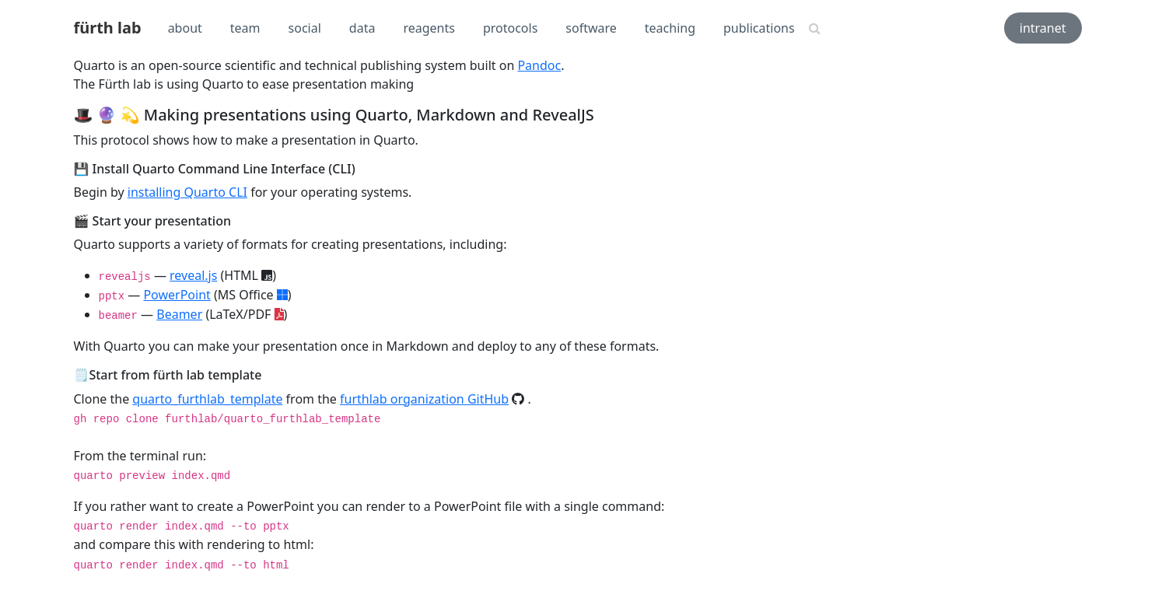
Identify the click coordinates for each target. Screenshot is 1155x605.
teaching (670, 28)
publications (759, 28)
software (591, 28)
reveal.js (193, 275)
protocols (510, 28)
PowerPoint (176, 294)
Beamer (179, 314)
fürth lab (108, 27)
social (305, 28)
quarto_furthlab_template (207, 398)
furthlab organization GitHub (424, 398)
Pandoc (539, 65)
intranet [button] (1043, 28)
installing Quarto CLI (187, 192)
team (245, 28)
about (185, 28)
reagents (428, 28)
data (362, 28)
